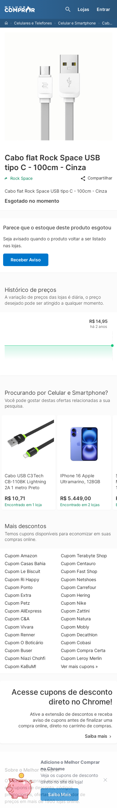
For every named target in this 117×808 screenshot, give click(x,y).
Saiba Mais (59, 794)
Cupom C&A (17, 618)
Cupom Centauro (78, 563)
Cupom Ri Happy (22, 579)
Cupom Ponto (18, 587)
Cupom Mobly (75, 626)
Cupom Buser (18, 650)
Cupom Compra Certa (83, 650)
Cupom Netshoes (78, 579)
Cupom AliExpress (23, 610)
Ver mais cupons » (79, 666)
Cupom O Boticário (24, 642)
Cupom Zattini (75, 610)
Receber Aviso (26, 259)
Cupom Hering (75, 595)
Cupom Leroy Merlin (81, 658)
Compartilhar (96, 178)
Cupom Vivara (19, 626)
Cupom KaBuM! (20, 666)
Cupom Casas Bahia (25, 563)
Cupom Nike (73, 603)
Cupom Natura (76, 618)
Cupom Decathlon (79, 634)
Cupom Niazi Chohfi (25, 658)
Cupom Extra (18, 595)
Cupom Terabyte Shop (84, 555)
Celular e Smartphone (77, 23)
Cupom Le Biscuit (22, 571)
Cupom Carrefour (78, 587)
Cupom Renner (20, 634)
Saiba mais (98, 736)
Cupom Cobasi (76, 642)
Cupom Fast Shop (79, 571)
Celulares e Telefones (33, 23)
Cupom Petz (17, 603)
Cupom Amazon (21, 555)
